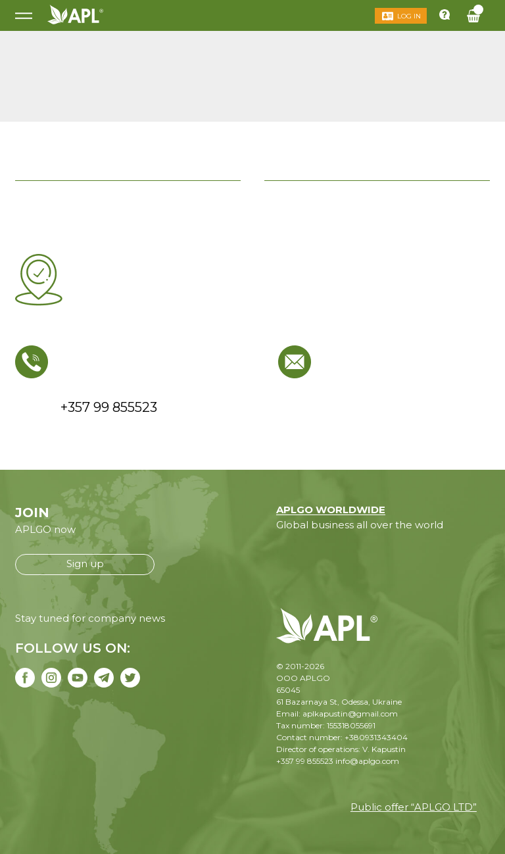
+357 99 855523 (304, 761)
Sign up (85, 563)
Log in (409, 16)
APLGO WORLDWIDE (330, 509)
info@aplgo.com (367, 761)
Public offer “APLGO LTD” (413, 807)
